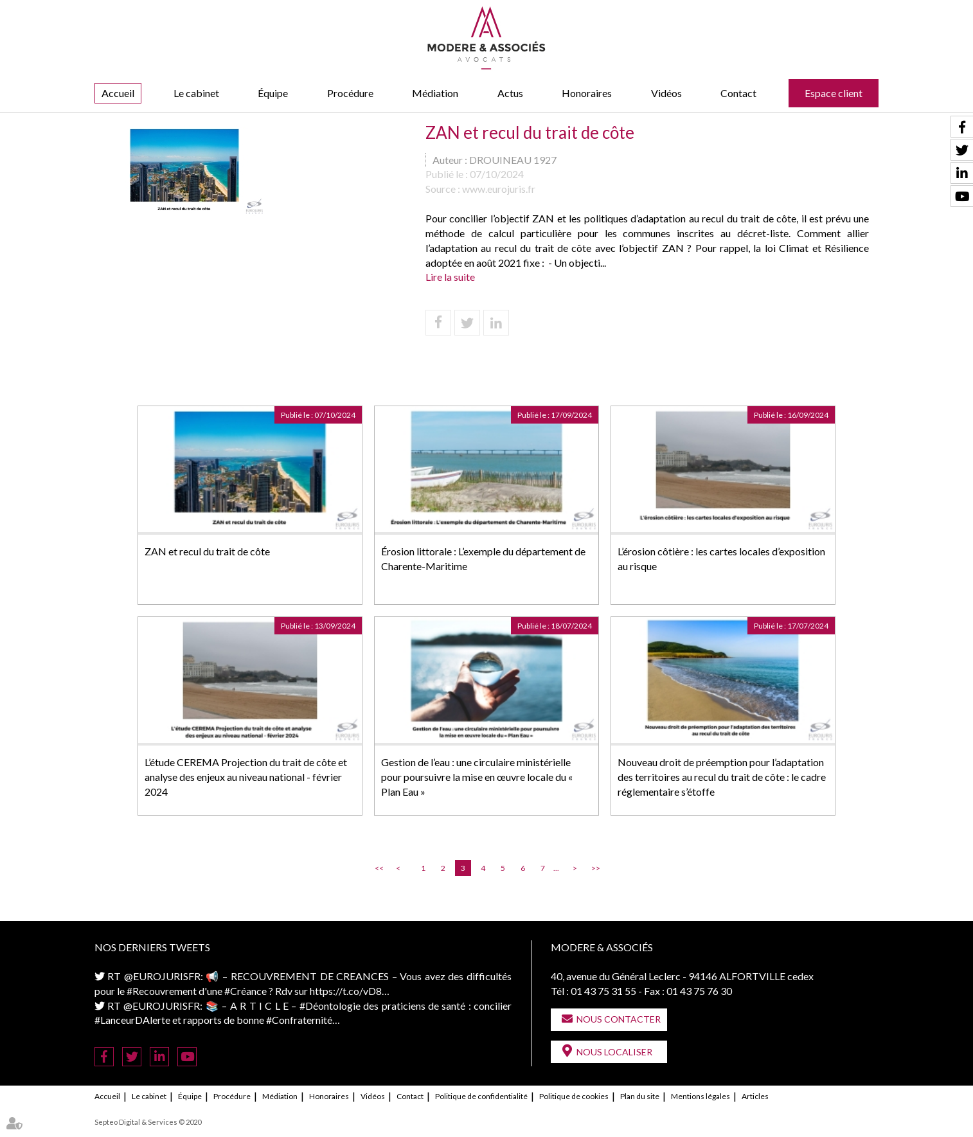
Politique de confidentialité (481, 1096)
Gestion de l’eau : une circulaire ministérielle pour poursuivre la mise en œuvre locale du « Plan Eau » (477, 777)
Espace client (833, 93)
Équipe (273, 93)
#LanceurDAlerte (132, 1020)
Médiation (435, 93)
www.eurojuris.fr (498, 189)
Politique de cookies (574, 1096)
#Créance (245, 991)
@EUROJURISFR (162, 976)
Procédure (350, 93)
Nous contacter (618, 1019)
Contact (738, 93)
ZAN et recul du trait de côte (207, 551)
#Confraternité (299, 1020)
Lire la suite (450, 277)
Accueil (118, 93)
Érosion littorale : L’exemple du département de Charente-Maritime (483, 558)
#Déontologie (330, 1005)
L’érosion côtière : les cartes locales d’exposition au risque (721, 558)
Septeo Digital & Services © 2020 (147, 1122)
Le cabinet (196, 93)
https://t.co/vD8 (346, 991)
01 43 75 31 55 (603, 991)
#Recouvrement (162, 991)
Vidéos (666, 93)
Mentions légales (700, 1096)
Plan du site (639, 1096)
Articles (755, 1096)
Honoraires (587, 93)
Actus (510, 93)
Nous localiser (614, 1051)
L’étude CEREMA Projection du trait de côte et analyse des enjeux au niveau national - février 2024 (246, 777)
